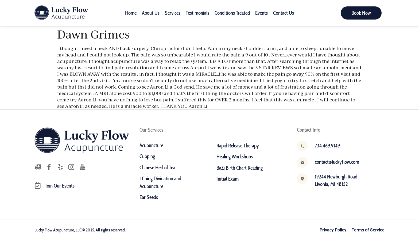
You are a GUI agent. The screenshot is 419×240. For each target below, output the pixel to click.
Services (172, 13)
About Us (151, 13)
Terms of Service (368, 230)
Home (131, 13)
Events (261, 13)
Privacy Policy (333, 230)
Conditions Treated (232, 13)
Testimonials (197, 13)
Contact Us (283, 13)
